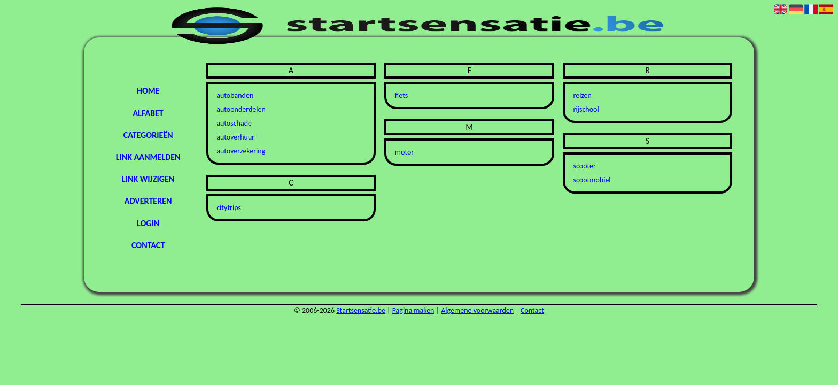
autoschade (234, 123)
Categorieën (148, 135)
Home (148, 91)
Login (148, 223)
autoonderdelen (241, 109)
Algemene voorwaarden (477, 310)
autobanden (234, 95)
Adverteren (148, 201)
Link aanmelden (148, 157)
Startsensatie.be (360, 310)
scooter (584, 166)
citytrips (228, 207)
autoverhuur (235, 137)
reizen (582, 95)
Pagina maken (413, 310)
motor (404, 152)
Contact (148, 245)
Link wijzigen (148, 179)
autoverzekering (240, 151)
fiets (401, 95)
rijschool (586, 109)
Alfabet (148, 113)
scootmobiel (592, 179)
